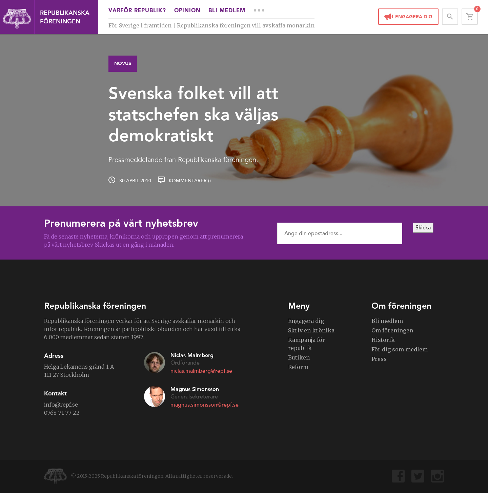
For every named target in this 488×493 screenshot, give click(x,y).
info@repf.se (61, 404)
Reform (298, 367)
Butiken (299, 357)
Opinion (187, 11)
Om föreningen (392, 330)
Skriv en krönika (311, 330)
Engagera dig (413, 17)
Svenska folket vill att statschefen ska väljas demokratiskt (193, 114)
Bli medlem (226, 11)
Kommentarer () (190, 181)
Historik (383, 339)
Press (379, 358)
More (259, 10)
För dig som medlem (399, 349)
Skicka (423, 227)
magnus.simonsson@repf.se (204, 405)
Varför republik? (137, 11)
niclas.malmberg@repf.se (201, 371)
